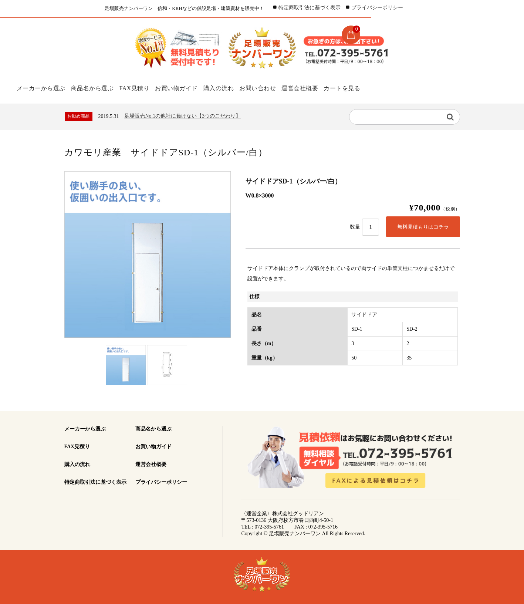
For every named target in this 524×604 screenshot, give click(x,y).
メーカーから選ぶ (39, 88)
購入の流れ (229, 88)
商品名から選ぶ (93, 88)
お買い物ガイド (184, 88)
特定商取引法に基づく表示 (309, 7)
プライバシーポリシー (377, 7)
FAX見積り (138, 88)
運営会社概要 (317, 88)
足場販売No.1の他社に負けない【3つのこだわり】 (182, 115)
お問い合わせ (272, 88)
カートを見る (363, 88)
